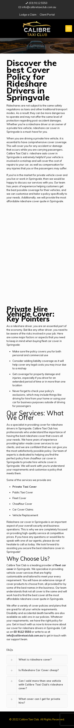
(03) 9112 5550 (38, 3)
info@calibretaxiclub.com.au (39, 7)
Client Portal (47, 14)
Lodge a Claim (28, 14)
